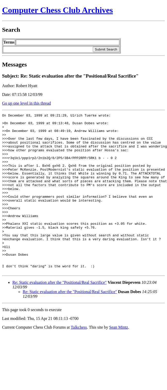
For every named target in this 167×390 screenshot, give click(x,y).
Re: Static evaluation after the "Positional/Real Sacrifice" (59, 314)
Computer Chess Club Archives (57, 10)
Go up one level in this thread (26, 103)
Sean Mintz (118, 359)
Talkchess (79, 359)
